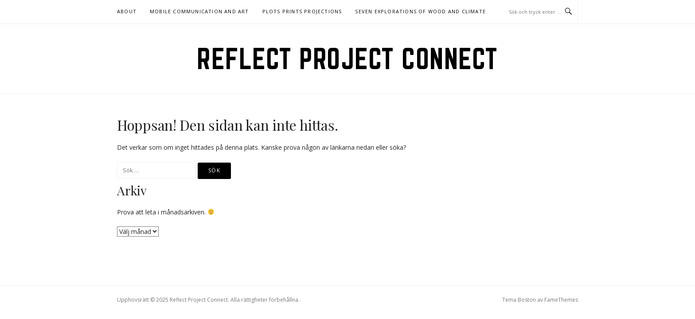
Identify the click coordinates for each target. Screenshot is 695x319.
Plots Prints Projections (302, 11)
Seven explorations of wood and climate (420, 11)
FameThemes (561, 299)
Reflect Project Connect (347, 58)
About (127, 11)
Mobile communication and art (199, 11)
